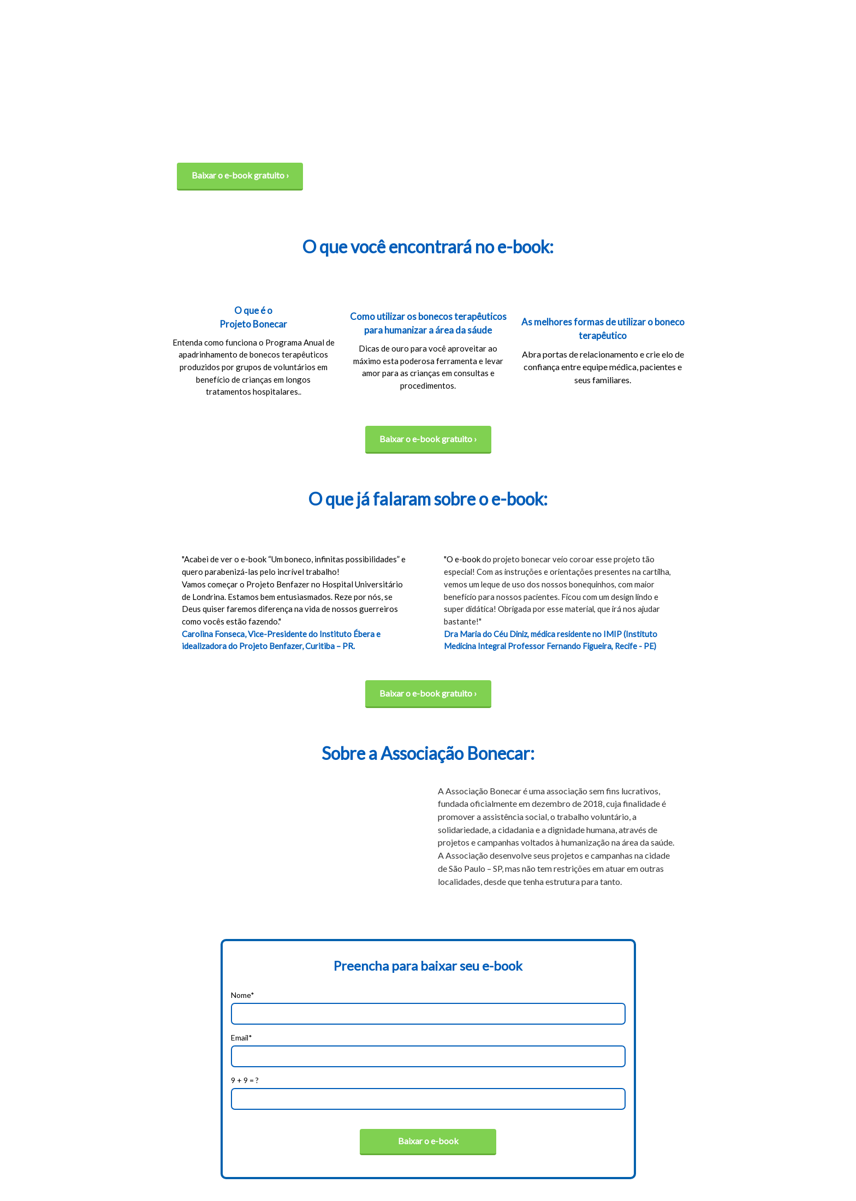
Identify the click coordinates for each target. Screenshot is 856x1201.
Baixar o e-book (428, 1140)
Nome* (242, 995)
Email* (241, 1037)
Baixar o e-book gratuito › (240, 175)
